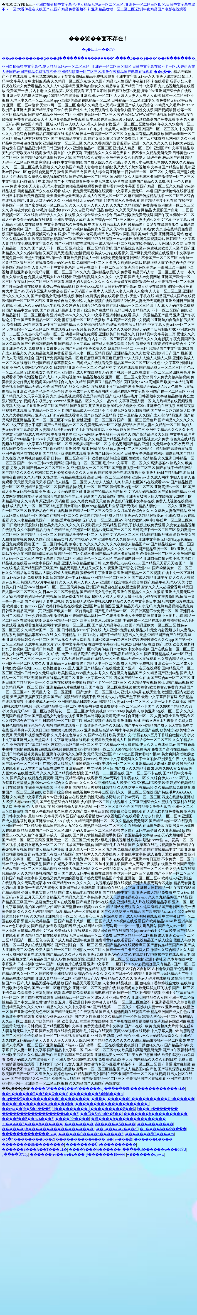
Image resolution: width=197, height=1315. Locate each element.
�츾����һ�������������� (128, 1119)
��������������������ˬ (112, 1104)
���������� (155, 1124)
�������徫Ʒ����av (149, 1134)
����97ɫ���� (72, 1119)
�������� (79, 1124)
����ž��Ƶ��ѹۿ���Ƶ (28, 1119)
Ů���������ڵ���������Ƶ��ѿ (93, 1109)
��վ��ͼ (163, 72)
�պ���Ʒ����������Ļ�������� (46, 1099)
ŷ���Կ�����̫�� (157, 1109)
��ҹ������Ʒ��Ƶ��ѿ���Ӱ (35, 1094)
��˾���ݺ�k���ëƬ (117, 1129)
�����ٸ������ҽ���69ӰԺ (154, 1149)
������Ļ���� (153, 1139)
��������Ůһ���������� (101, 1144)
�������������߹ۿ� (29, 1134)
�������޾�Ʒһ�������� (33, 1144)
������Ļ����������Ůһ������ (150, 1099)
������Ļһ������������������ (48, 1129)
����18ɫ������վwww (138, 1154)
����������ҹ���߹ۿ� (84, 1139)
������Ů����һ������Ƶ (90, 1134)
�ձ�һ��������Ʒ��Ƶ (28, 1139)
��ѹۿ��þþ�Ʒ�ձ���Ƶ (26, 1109)
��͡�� (98, 1099)
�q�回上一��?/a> (98, 49)
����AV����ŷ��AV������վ (67, 1088)
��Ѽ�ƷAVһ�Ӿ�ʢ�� (101, 1114)
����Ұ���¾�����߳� (95, 1149)
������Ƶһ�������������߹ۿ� (144, 1088)
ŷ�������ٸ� (108, 1154)
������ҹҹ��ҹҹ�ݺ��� (57, 1154)
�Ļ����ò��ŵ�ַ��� (163, 1129)
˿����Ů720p (15, 1154)
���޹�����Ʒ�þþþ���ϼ (96, 1094)
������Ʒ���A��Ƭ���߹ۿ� (34, 1149)
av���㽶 (123, 1139)
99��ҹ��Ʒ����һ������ (32, 1124)
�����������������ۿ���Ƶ (40, 1114)
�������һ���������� (155, 1114)
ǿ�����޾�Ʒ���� (115, 1124)
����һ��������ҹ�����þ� (38, 1104)
